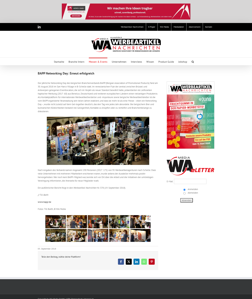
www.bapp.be (44, 201)
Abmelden (192, 192)
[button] (193, 61)
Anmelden (192, 189)
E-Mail (170, 181)
